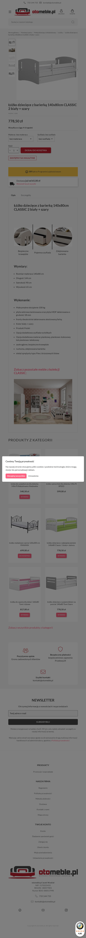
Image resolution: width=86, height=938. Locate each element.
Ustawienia (33, 476)
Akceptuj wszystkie (16, 476)
